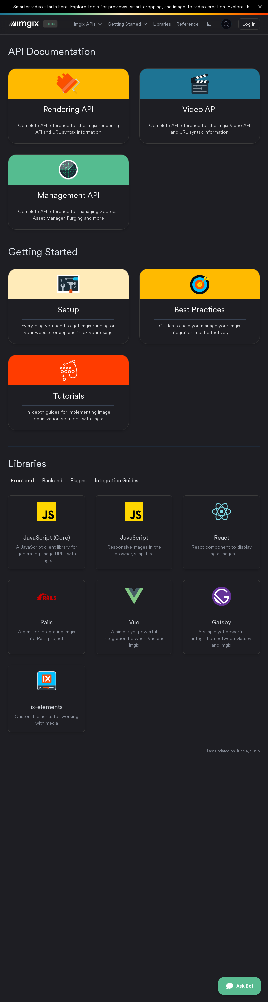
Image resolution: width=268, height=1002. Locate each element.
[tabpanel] (134, 613)
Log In (249, 24)
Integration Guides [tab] (116, 480)
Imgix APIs (88, 24)
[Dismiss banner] (260, 6)
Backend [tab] (52, 480)
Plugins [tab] (78, 480)
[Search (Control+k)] (226, 24)
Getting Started (128, 24)
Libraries (162, 24)
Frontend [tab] (22, 480)
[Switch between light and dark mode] (209, 24)
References (192, 24)
